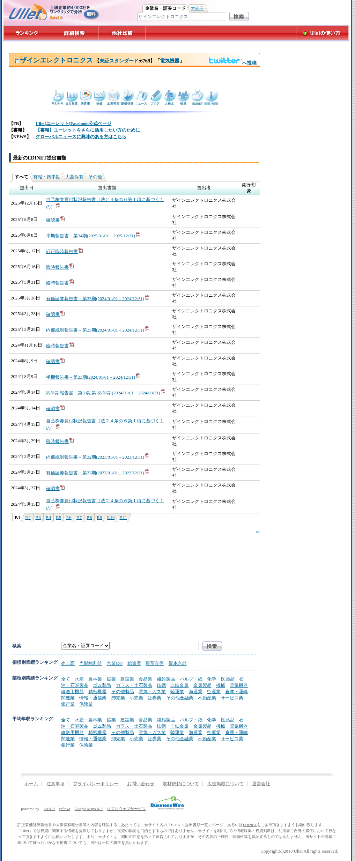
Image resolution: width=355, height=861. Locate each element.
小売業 (136, 697)
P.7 (79, 517)
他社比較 (123, 33)
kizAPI (49, 809)
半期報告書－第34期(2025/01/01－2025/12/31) (93, 235)
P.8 (89, 517)
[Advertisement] (102, 579)
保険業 (86, 704)
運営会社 (261, 783)
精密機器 (97, 691)
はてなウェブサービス (126, 809)
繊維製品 (166, 679)
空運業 (214, 691)
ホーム (31, 783)
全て (65, 679)
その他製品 (122, 691)
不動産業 (207, 697)
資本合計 (178, 663)
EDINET (250, 825)
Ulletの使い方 (322, 33)
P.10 (111, 517)
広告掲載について (225, 783)
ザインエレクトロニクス (54, 60)
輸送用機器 (72, 691)
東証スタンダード (119, 61)
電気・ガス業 (152, 691)
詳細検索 (75, 33)
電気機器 (169, 61)
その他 (95, 177)
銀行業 (68, 704)
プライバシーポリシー (95, 783)
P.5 (58, 517)
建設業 (127, 679)
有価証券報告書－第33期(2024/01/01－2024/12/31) (98, 298)
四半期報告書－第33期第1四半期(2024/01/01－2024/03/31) (105, 393)
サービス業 (232, 697)
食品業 (145, 679)
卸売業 (118, 697)
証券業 (154, 697)
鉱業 (111, 679)
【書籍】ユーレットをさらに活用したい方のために (88, 130)
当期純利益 (90, 663)
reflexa (64, 809)
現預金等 (155, 663)
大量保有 (74, 177)
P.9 (99, 517)
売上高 (68, 663)
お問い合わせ (140, 783)
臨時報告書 (60, 267)
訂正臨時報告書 (64, 251)
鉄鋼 (161, 685)
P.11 (123, 517)
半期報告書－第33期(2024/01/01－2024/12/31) (93, 377)
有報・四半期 (46, 177)
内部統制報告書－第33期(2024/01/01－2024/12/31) (98, 330)
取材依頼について (181, 783)
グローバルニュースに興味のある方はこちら (81, 136)
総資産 (134, 663)
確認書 (55, 220)
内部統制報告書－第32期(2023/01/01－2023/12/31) (98, 457)
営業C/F (115, 663)
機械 (220, 685)
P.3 (38, 517)
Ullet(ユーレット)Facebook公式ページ (73, 123)
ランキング (27, 33)
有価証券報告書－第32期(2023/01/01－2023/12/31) (98, 472)
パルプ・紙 (191, 679)
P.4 (48, 517)
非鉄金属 (179, 685)
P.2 (27, 517)
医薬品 (228, 679)
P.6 (68, 517)
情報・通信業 (92, 697)
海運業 (195, 691)
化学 (211, 679)
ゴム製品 (102, 685)
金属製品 (202, 685)
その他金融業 (179, 697)
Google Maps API (89, 809)
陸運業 (177, 691)
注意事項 (55, 783)
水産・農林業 (88, 679)
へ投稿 (232, 63)
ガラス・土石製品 (134, 685)
